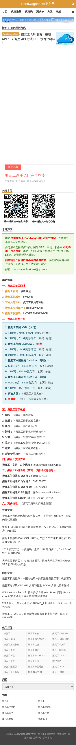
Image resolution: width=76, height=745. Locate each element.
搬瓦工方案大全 (32, 393)
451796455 (40, 486)
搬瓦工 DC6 (58, 655)
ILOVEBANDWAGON (35, 313)
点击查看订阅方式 (43, 497)
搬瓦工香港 (9, 650)
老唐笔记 (42, 718)
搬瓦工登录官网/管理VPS (29, 437)
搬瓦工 (7, 633)
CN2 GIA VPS (35, 672)
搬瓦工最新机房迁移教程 (29, 431)
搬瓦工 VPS (58, 666)
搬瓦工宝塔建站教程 (26, 448)
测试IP (40, 11)
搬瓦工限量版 (10, 666)
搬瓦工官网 (7, 713)
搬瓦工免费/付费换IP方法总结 (32, 442)
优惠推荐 (16, 11)
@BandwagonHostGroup (47, 464)
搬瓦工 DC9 (58, 672)
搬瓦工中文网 (59, 644)
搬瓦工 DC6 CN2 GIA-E (60, 640)
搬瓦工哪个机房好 (25, 426)
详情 (46, 332)
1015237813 (40, 475)
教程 (58, 11)
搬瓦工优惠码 (59, 650)
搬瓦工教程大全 (35, 453)
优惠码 (29, 11)
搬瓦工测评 (33, 650)
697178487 (39, 481)
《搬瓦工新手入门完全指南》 (36, 503)
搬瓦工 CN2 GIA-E (37, 639)
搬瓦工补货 (9, 655)
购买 (38, 332)
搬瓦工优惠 (33, 644)
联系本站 (37, 737)
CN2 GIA (56, 661)
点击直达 (26, 291)
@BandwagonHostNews (47, 492)
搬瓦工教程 (33, 633)
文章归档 (61, 734)
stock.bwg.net (34, 307)
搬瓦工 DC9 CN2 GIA (36, 656)
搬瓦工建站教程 (11, 644)
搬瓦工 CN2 (9, 639)
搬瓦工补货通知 (35, 666)
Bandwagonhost (11, 34)
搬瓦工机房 (33, 661)
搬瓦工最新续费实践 (26, 420)
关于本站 (47, 737)
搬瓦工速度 (9, 661)
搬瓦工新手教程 (11, 672)
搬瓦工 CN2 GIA (60, 633)
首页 (4, 11)
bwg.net (28, 296)
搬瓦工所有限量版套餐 (34, 399)
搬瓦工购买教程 (24, 415)
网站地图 (51, 734)
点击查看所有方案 (33, 302)
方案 (50, 11)
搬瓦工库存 (43, 713)
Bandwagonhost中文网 (38, 4)
